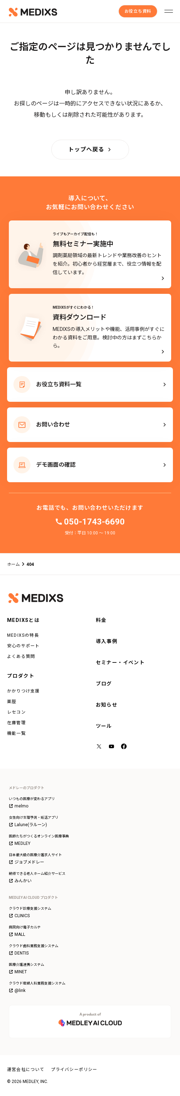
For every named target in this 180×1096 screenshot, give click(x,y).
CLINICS (19, 915)
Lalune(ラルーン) (28, 824)
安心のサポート (23, 645)
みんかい (20, 880)
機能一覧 (16, 733)
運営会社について (26, 1069)
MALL (17, 934)
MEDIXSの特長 (23, 635)
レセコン (16, 712)
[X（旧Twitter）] (99, 747)
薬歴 (11, 701)
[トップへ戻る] (90, 149)
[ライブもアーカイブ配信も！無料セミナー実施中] (90, 254)
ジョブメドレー (26, 862)
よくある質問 (21, 656)
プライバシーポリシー (74, 1069)
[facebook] (124, 747)
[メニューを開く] (168, 11)
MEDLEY (19, 843)
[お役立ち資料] (137, 11)
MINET (18, 971)
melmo (18, 806)
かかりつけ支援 (23, 691)
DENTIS (19, 953)
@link (17, 990)
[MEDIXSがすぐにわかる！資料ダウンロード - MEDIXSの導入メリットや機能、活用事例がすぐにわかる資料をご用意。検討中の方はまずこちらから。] (90, 328)
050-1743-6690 (94, 522)
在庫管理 (16, 722)
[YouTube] (111, 747)
